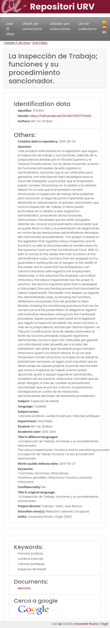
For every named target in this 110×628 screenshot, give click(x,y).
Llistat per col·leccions (32, 26)
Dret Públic (40, 43)
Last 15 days (10, 28)
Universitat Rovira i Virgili (90, 624)
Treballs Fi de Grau (17, 43)
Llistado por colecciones (60, 26)
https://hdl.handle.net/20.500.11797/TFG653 (60, 116)
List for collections (87, 26)
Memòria (24, 588)
